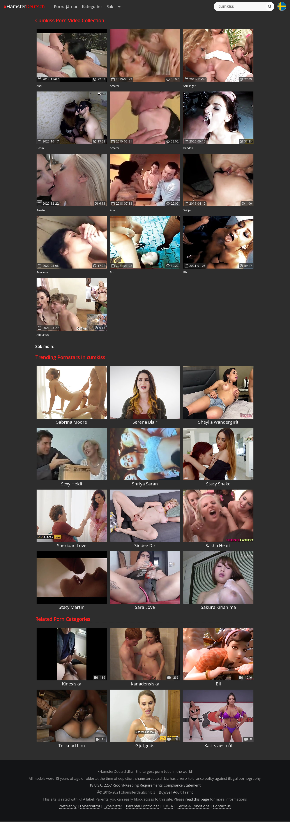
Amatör (114, 86)
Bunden (188, 148)
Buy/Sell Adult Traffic (176, 792)
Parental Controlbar (142, 806)
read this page (197, 799)
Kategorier (92, 6)
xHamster (24, 6)
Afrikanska (43, 335)
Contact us (222, 806)
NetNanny (67, 806)
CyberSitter (113, 806)
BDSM (40, 148)
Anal (39, 86)
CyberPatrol (90, 806)
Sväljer (187, 210)
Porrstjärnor (66, 6)
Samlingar (189, 86)
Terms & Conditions (193, 806)
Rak (115, 6)
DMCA (168, 806)
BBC (112, 272)
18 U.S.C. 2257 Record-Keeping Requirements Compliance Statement (145, 785)
